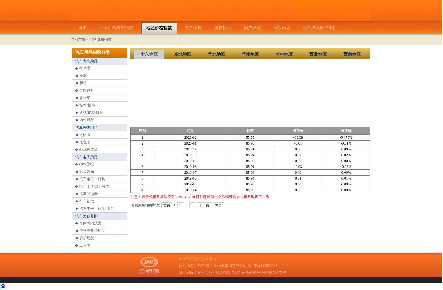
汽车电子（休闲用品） (97, 208)
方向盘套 (86, 90)
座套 (83, 75)
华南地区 (250, 54)
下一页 (204, 205)
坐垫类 (84, 68)
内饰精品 (86, 120)
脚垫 (83, 83)
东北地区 (182, 54)
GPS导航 (86, 164)
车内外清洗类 (90, 223)
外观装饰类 (88, 149)
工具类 (84, 245)
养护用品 (86, 238)
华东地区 (149, 54)
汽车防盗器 (88, 194)
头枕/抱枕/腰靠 (91, 112)
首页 (166, 205)
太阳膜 (84, 135)
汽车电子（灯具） (94, 179)
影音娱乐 (86, 171)
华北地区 (216, 54)
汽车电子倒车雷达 (94, 186)
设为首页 (186, 259)
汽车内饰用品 (86, 61)
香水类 (84, 98)
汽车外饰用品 (86, 127)
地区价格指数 (101, 39)
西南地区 (352, 54)
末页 (218, 205)
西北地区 (318, 54)
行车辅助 (86, 201)
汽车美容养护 (86, 216)
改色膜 (84, 142)
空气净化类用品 (92, 230)
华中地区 (284, 54)
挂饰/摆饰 (87, 105)
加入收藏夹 (207, 259)
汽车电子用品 (86, 157)
